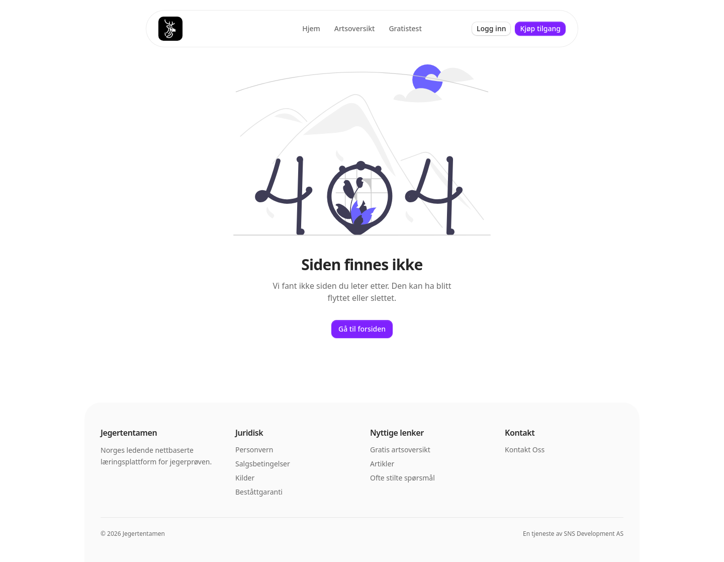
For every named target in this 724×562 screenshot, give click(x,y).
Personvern (254, 449)
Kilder (244, 478)
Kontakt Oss (525, 449)
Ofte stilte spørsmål (402, 478)
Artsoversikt (354, 28)
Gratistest (405, 28)
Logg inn (491, 28)
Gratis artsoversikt (400, 449)
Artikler (382, 463)
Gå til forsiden (362, 329)
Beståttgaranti (259, 492)
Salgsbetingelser (262, 463)
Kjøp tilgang (540, 28)
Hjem (311, 28)
